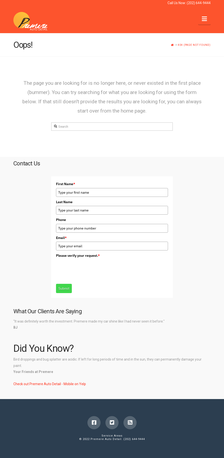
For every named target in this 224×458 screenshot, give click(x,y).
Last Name (64, 202)
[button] (204, 19)
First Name (65, 184)
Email (61, 238)
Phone (61, 220)
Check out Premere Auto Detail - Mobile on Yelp (49, 384)
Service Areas (112, 435)
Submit (63, 288)
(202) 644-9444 (199, 3)
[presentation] (93, 268)
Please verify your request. (78, 255)
